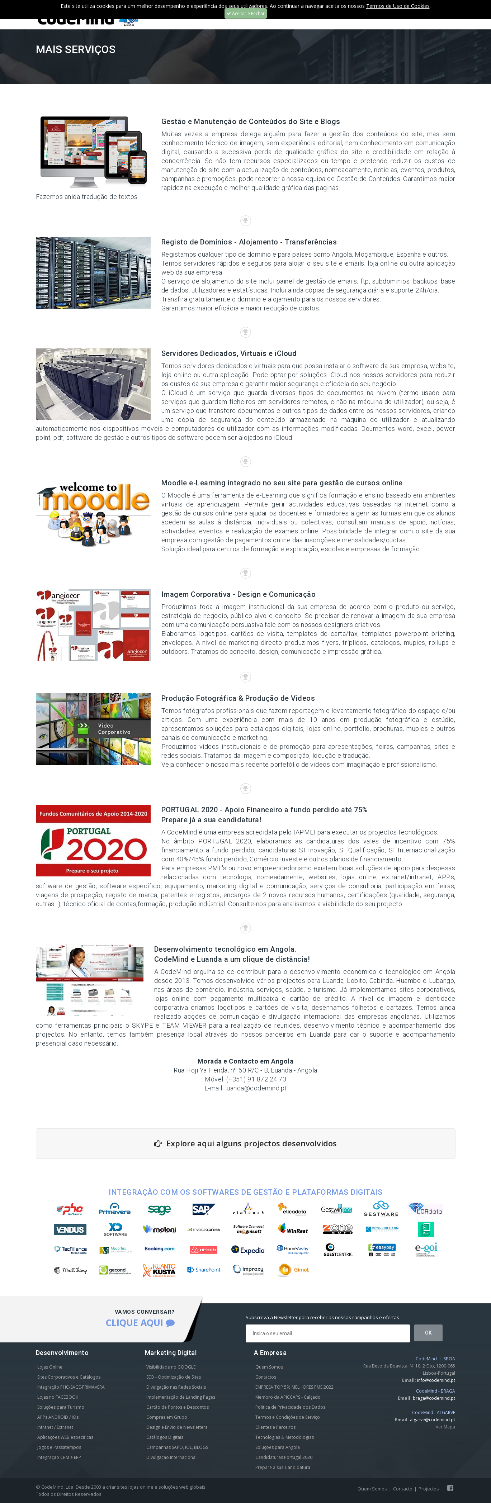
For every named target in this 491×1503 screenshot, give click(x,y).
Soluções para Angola (277, 1447)
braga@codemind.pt (434, 1398)
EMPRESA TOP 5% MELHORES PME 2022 (294, 1387)
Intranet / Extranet (55, 1427)
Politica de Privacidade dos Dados (290, 1407)
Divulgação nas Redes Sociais (176, 1387)
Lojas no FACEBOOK (57, 1397)
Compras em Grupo (166, 1417)
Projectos (429, 1488)
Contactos (265, 1377)
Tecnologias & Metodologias (284, 1437)
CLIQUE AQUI (140, 1322)
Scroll (476, 1488)
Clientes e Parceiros (275, 1427)
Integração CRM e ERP (59, 1457)
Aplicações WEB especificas (65, 1437)
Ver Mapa (445, 1427)
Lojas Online (49, 1367)
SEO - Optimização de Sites (173, 1377)
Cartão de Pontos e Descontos (177, 1407)
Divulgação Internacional (171, 1457)
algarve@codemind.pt (432, 1420)
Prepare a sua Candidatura (282, 1467)
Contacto (402, 1488)
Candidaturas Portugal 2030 (283, 1457)
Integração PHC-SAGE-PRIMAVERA (71, 1387)
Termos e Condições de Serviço (287, 1417)
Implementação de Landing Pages (180, 1397)
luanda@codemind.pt (256, 1088)
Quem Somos (269, 1367)
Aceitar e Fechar (246, 13)
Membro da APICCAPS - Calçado (288, 1397)
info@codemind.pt (436, 1380)
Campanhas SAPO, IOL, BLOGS (177, 1447)
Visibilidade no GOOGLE (170, 1367)
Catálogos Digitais (164, 1437)
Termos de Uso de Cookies (398, 6)
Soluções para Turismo (60, 1407)
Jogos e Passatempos (59, 1447)
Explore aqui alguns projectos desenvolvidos (245, 1143)
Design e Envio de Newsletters (176, 1427)
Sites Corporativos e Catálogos (68, 1377)
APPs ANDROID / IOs (58, 1417)
